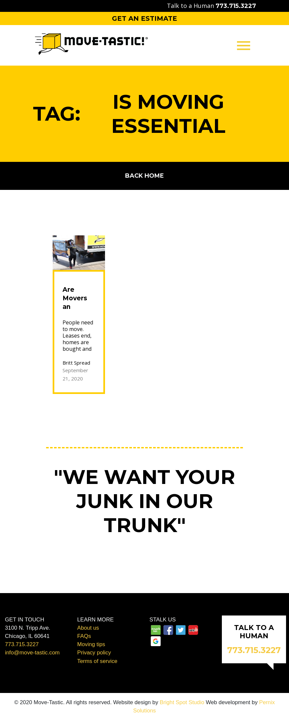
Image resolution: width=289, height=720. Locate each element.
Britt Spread (76, 362)
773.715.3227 (22, 644)
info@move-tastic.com (32, 652)
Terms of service (97, 661)
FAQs (84, 636)
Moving (144, 76)
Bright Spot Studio (182, 702)
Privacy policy (94, 652)
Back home (144, 175)
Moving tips (91, 644)
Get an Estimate (144, 18)
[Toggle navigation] (243, 45)
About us (88, 628)
